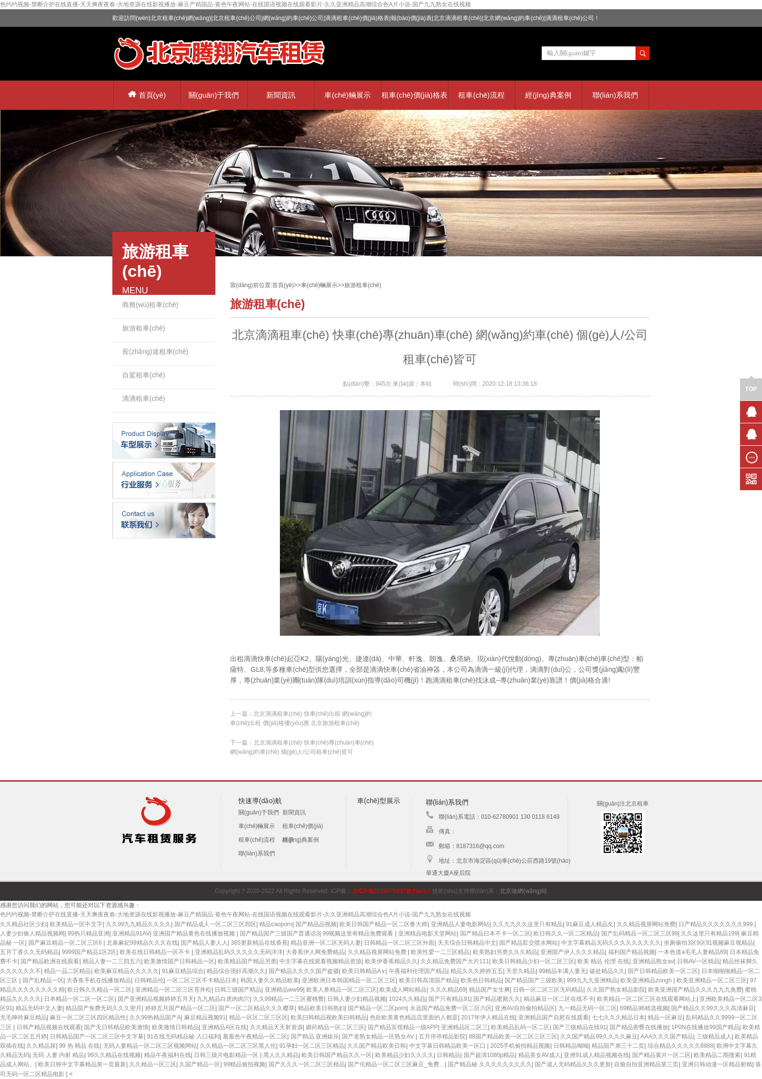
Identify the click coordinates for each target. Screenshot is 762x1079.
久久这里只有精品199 (709, 933)
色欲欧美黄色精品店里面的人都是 (414, 1017)
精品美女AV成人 (539, 1055)
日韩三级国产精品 (237, 989)
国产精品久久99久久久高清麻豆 (712, 1008)
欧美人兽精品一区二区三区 (341, 989)
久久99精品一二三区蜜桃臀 (288, 999)
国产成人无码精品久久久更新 (573, 1064)
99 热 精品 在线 (79, 1045)
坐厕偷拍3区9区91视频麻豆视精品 (708, 942)
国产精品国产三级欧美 (534, 980)
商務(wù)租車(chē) (150, 305)
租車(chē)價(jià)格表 (414, 95)
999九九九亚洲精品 (592, 980)
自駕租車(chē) (143, 375)
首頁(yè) (147, 95)
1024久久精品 (407, 999)
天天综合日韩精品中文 (467, 942)
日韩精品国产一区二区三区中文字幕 (97, 1036)
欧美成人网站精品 (403, 989)
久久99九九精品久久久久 (138, 924)
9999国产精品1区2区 (89, 952)
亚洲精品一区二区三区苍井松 (173, 989)
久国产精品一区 (199, 1064)
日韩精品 (448, 1055)
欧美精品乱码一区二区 (520, 1027)
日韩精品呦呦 (571, 1045)
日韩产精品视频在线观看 (49, 1027)
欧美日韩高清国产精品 (428, 980)
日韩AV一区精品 (698, 961)
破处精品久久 (607, 971)
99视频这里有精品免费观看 (358, 933)
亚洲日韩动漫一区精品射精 (717, 1064)
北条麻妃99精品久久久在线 (141, 942)
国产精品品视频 (316, 924)
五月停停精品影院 (442, 1036)
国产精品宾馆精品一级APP (403, 1027)
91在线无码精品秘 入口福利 (183, 1036)
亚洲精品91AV (130, 933)
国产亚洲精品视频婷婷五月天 (156, 999)
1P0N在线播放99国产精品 (705, 1027)
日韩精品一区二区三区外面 (399, 942)
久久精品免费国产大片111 (455, 961)
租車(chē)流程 (481, 95)
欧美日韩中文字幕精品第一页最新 (82, 1064)
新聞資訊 (281, 95)
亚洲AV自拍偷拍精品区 (525, 1008)
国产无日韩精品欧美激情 (116, 1027)
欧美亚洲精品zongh (646, 980)
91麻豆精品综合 (182, 971)
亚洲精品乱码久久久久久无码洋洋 (239, 952)
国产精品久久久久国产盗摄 (304, 971)
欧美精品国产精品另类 (247, 961)
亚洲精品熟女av (653, 961)
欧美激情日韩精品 (175, 1027)
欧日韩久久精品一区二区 (99, 989)
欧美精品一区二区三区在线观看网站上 (647, 999)
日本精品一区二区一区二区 (79, 999)
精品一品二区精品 (67, 971)
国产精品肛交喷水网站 (528, 942)
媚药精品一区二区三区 (335, 1027)
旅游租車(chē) (143, 328)
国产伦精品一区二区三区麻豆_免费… (396, 1064)
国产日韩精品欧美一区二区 (663, 971)
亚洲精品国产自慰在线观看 (553, 1017)
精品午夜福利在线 (167, 1055)
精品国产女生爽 (489, 989)
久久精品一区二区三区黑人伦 (238, 1045)
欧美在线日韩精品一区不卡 (155, 952)
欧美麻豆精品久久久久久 (126, 971)
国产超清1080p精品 (489, 1055)
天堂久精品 (520, 971)
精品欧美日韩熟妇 (321, 1008)
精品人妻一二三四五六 (112, 961)
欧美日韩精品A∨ (363, 971)
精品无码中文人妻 (39, 1008)
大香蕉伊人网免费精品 (315, 952)
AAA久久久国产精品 (666, 1036)
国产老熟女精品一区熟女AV (378, 1036)
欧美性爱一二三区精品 (440, 952)
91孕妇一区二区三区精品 (311, 1045)
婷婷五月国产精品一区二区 (180, 1008)
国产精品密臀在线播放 (639, 1027)
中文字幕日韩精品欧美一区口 (448, 1045)
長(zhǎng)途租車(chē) (155, 351)
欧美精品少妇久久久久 (404, 1055)
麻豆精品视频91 (205, 1017)
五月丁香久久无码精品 (29, 952)
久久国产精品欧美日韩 (376, 1045)
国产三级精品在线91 (579, 1027)
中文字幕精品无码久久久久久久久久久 (611, 942)
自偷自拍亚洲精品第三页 (646, 1064)
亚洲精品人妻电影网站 (460, 924)
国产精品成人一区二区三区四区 (215, 924)
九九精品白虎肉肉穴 (223, 999)
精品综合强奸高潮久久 (236, 971)
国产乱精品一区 (43, 980)
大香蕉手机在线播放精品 (98, 980)
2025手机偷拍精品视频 (520, 1045)
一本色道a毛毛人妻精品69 (692, 952)
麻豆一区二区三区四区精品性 (88, 1017)
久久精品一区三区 (152, 1064)
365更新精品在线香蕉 (259, 942)
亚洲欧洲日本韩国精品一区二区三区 (349, 980)
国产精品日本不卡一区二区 (495, 933)
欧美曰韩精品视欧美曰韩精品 (329, 1017)
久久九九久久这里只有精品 (527, 924)
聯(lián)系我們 (615, 95)
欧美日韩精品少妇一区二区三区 (533, 961)
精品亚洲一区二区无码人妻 (326, 942)
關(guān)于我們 (214, 95)
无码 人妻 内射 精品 (58, 1055)
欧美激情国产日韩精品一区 (179, 961)
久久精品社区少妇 (23, 924)
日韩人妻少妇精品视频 (356, 999)
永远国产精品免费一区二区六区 (451, 1008)
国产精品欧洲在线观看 (50, 961)
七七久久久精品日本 (618, 1017)
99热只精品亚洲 (88, 933)
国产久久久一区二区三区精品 (307, 1064)
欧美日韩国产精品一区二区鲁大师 (383, 924)
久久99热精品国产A (155, 1017)
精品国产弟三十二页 (618, 1045)
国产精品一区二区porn (377, 1008)
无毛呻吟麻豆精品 (23, 1017)
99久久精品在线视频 (114, 1055)
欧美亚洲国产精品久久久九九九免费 (695, 989)
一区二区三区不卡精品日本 (202, 980)
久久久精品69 (448, 989)
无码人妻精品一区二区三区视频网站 (150, 1045)
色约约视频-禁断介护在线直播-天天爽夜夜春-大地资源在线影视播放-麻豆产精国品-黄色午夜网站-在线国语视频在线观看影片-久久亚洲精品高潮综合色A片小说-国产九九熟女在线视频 (235, 4)
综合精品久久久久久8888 (681, 1045)
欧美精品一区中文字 (76, 924)
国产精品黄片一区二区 (661, 1055)
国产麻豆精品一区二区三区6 (66, 942)
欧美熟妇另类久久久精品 (505, 952)
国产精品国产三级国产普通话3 (279, 933)
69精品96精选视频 (644, 1008)
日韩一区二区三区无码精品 (548, 989)
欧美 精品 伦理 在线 (603, 961)
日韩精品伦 (149, 980)
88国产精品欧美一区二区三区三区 (513, 1036)
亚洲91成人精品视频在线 (596, 1055)
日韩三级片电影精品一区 (227, 1055)
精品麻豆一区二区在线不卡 (559, 999)
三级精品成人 (714, 1036)
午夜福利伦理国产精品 (418, 971)
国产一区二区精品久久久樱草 (256, 1008)
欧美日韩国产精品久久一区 (336, 1055)
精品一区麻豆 (665, 1017)
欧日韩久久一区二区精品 (565, 933)
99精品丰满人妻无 (562, 971)
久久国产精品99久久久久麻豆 (598, 1036)
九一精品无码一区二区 (587, 1008)
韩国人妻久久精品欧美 (269, 980)
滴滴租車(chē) (143, 398)
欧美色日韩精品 (481, 980)
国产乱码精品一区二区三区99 (639, 933)
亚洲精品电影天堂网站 (427, 933)
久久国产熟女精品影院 (616, 989)
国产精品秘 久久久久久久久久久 (489, 1064)
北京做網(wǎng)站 (523, 891)
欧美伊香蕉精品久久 (391, 961)
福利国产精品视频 (631, 952)
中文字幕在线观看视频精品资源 (320, 961)
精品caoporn (275, 924)
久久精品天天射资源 (276, 1027)
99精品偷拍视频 (244, 1064)
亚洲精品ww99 (284, 989)
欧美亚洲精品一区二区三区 (712, 980)
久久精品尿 (41, 1045)
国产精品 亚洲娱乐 (315, 1036)
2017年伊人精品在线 (488, 1017)
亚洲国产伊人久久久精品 (572, 952)
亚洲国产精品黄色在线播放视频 (194, 933)
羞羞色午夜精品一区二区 (255, 1036)
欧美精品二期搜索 (717, 1055)
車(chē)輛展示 (347, 95)
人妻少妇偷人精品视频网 (32, 933)
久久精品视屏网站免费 (646, 924)
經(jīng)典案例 (548, 95)
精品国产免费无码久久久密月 (103, 1008)
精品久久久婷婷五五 (476, 971)
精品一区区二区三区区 (258, 1017)
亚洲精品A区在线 (224, 1027)
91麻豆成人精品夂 (590, 924)
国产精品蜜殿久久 (496, 999)
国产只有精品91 (449, 999)
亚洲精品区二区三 (464, 1027)
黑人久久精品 (280, 1055)
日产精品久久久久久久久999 (716, 924)
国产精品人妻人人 (204, 942)
